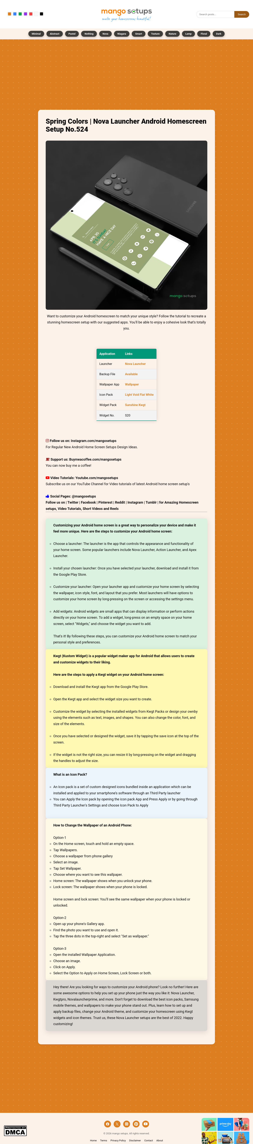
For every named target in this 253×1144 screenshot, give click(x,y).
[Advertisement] (126, 75)
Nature (172, 33)
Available (131, 374)
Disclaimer (135, 1140)
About (159, 1140)
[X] (117, 1124)
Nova (105, 33)
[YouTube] (145, 1124)
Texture (155, 33)
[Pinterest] (136, 1124)
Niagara (121, 33)
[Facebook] (107, 1124)
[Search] (215, 14)
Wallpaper (132, 384)
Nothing (89, 33)
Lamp (188, 33)
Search (242, 14)
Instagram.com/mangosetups (93, 441)
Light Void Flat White (139, 394)
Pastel (72, 33)
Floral (204, 33)
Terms (103, 1140)
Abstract (54, 33)
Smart (138, 33)
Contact (148, 1140)
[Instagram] (126, 1124)
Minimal (36, 33)
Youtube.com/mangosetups (96, 478)
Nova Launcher (135, 364)
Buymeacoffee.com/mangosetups (95, 459)
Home (93, 1140)
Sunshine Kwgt (135, 405)
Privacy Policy (118, 1140)
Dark (218, 33)
